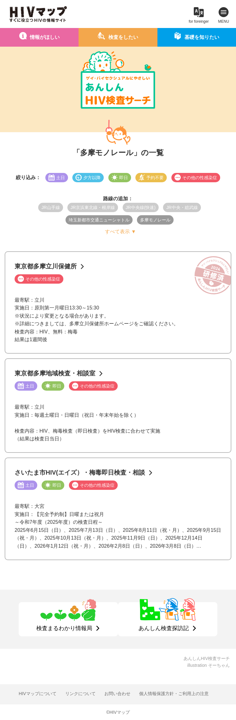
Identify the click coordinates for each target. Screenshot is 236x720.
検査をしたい (123, 37)
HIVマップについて (37, 693)
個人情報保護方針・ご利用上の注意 (174, 693)
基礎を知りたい (201, 37)
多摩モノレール (155, 219)
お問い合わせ (117, 693)
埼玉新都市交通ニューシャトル (99, 219)
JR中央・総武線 (181, 207)
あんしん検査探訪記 (163, 628)
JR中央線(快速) (141, 207)
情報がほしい (45, 37)
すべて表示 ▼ (120, 231)
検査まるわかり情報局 (64, 628)
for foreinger (199, 21)
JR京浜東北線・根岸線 (92, 207)
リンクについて (80, 693)
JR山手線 (50, 207)
